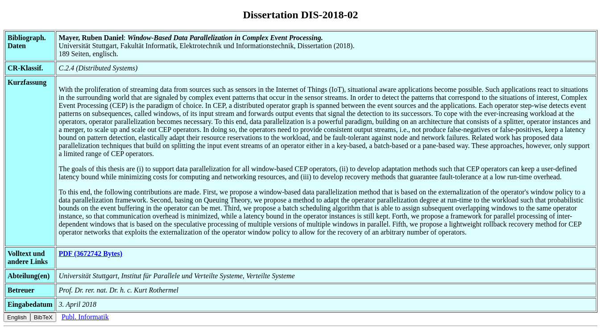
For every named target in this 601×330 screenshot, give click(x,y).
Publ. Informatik (85, 317)
